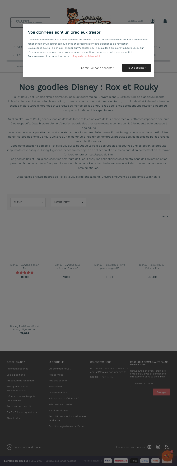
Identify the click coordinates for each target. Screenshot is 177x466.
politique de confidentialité (84, 56)
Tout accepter (137, 67)
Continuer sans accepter (97, 67)
